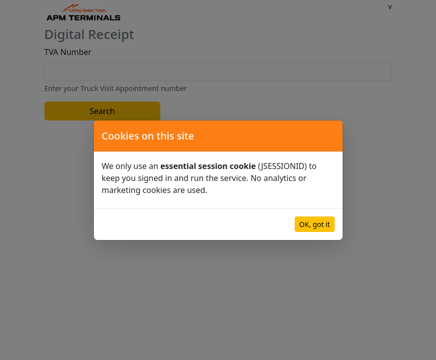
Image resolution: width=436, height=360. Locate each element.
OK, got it (314, 224)
